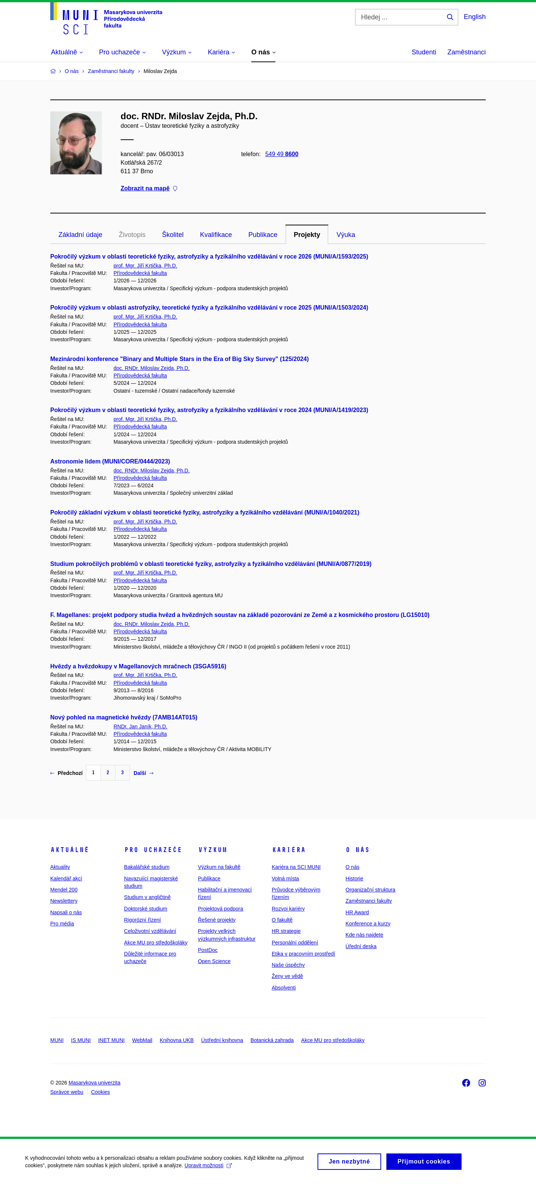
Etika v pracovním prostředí (303, 954)
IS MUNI (81, 1040)
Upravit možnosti (209, 1169)
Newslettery (63, 901)
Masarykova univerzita (94, 1083)
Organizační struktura (370, 890)
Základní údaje (80, 234)
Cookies (100, 1092)
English (475, 16)
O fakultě (282, 920)
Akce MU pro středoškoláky (155, 943)
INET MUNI (111, 1040)
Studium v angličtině (147, 897)
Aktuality (60, 867)
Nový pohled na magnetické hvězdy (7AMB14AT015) (123, 717)
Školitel (173, 234)
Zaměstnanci (466, 52)
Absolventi (284, 988)
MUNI (57, 1040)
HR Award (357, 912)
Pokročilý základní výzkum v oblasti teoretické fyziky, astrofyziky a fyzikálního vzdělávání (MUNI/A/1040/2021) (204, 512)
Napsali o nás (66, 912)
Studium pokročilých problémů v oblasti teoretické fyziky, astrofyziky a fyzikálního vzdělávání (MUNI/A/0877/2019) (210, 564)
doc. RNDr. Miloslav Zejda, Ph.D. (152, 368)
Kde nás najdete (364, 935)
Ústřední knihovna (222, 1040)
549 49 (282, 154)
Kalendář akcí (66, 878)
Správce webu (66, 1092)
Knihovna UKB (177, 1040)
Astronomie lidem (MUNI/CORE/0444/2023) (110, 461)
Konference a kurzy (367, 924)
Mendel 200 (63, 890)
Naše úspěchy (288, 965)
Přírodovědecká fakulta (140, 273)
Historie (354, 878)
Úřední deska (360, 946)
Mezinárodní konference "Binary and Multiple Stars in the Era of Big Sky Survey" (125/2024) (179, 359)
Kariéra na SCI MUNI (296, 867)
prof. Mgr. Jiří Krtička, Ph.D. (145, 266)
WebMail (142, 1040)
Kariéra (289, 850)
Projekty (307, 234)
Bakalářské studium (146, 867)
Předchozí (66, 773)
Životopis (132, 234)
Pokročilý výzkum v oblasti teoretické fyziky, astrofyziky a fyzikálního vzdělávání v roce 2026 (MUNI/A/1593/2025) (209, 256)
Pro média (62, 924)
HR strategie (286, 931)
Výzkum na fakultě (219, 867)
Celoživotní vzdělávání (150, 931)
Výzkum (212, 850)
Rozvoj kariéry (288, 909)
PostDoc (208, 950)
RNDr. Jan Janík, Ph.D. (141, 726)
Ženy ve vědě (287, 976)
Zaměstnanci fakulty (368, 901)
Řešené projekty (217, 920)
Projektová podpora (220, 909)
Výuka (345, 234)
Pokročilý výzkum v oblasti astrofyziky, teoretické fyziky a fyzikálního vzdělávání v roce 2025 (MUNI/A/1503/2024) (209, 307)
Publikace (262, 234)
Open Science (214, 961)
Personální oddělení (295, 943)
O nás (357, 850)
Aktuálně (69, 850)
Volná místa (285, 878)
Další (143, 773)
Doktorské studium (145, 909)
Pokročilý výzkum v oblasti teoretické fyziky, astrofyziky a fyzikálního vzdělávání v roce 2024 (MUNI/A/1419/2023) (209, 410)
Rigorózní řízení (142, 920)
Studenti (424, 52)
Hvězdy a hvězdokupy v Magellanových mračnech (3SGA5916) (138, 666)
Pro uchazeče (153, 850)
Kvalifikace (216, 234)
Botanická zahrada (272, 1040)
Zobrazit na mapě (149, 189)
